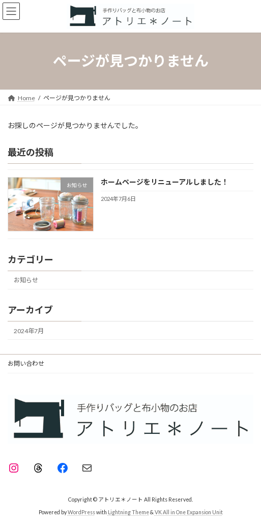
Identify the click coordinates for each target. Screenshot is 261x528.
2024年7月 (29, 331)
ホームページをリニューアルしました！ (164, 182)
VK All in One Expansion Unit (189, 512)
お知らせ (26, 280)
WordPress (81, 512)
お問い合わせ (26, 363)
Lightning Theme (128, 512)
